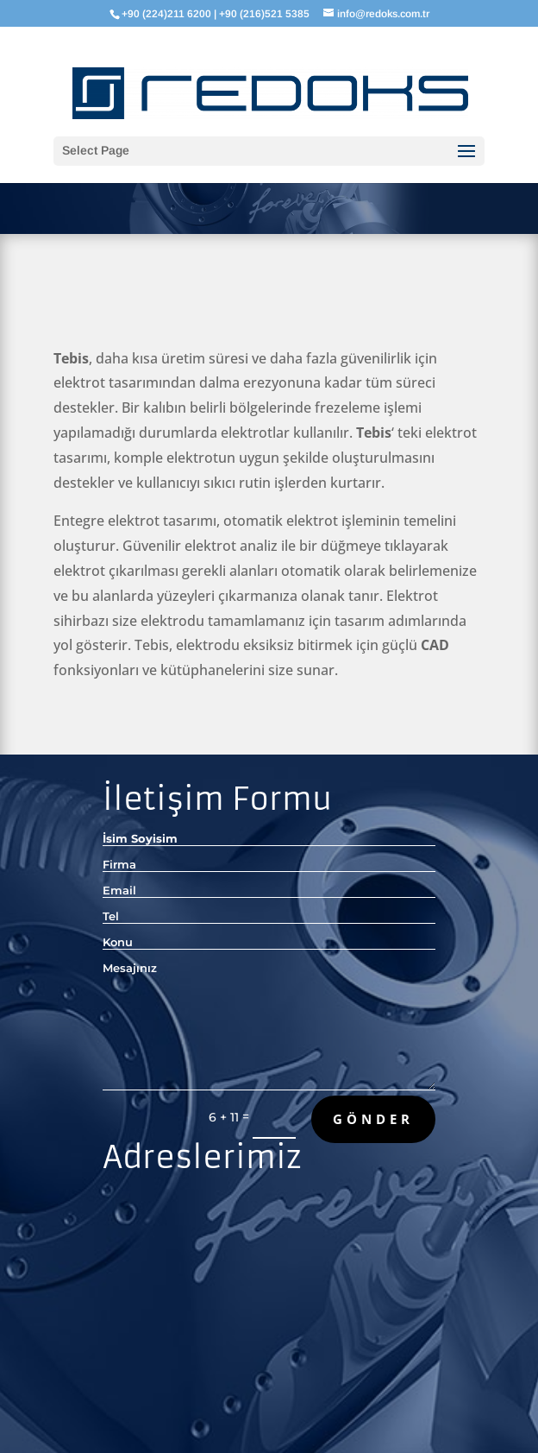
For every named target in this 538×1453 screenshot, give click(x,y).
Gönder (373, 1119)
